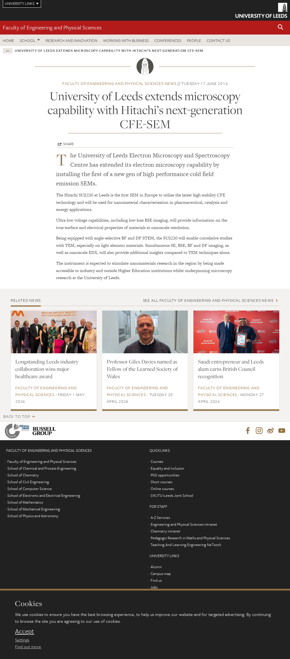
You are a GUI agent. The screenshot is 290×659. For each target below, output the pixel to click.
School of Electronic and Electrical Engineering (43, 495)
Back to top (16, 416)
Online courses (162, 489)
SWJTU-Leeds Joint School (172, 495)
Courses (157, 462)
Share (68, 144)
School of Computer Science (29, 489)
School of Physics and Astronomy (32, 516)
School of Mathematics (25, 502)
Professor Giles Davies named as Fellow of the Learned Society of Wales (142, 369)
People (194, 40)
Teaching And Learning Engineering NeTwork (185, 545)
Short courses (161, 482)
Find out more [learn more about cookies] (28, 646)
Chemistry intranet (165, 531)
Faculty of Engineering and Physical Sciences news (119, 83)
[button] (280, 27)
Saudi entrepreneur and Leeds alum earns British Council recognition (231, 369)
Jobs (153, 587)
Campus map (161, 574)
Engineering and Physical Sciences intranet (184, 524)
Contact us (218, 40)
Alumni (156, 567)
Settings (22, 640)
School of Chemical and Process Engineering (41, 468)
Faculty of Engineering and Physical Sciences (52, 27)
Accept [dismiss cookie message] (24, 631)
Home (8, 40)
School (27, 40)
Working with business (126, 40)
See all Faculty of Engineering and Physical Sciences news (208, 300)
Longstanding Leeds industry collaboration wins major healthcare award (46, 369)
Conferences (167, 40)
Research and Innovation (71, 40)
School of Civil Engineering (28, 482)
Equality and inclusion (167, 468)
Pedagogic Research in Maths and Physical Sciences (190, 538)
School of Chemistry (23, 475)
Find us (156, 580)
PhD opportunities (165, 475)
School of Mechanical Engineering (33, 509)
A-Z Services (160, 518)
